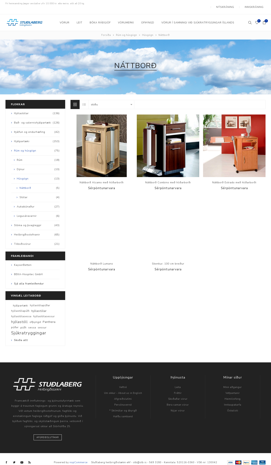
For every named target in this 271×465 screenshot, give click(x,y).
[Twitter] (14, 456)
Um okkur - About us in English (123, 386)
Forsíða (106, 28)
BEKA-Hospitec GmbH (28, 267)
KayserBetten (23, 258)
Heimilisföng (233, 392)
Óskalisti (232, 404)
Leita (178, 380)
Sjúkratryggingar (28, 326)
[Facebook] (6, 456)
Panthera (49, 315)
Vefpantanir (233, 386)
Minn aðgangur (232, 380)
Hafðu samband (123, 409)
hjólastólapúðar (40, 298)
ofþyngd (35, 315)
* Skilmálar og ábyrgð (123, 404)
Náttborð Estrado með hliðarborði (234, 175)
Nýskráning (234, 3)
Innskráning (257, 3)
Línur (75, 97)
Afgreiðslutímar (48, 430)
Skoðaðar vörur (178, 392)
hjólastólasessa (21, 309)
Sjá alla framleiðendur (29, 277)
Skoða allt (21, 333)
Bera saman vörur (178, 398)
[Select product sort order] (111, 97)
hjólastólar (39, 304)
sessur (42, 320)
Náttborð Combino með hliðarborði (168, 175)
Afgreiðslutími (123, 392)
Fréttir (178, 386)
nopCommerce (78, 455)
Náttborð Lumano (101, 257)
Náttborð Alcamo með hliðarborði (102, 175)
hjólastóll (19, 315)
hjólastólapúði (20, 304)
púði (23, 320)
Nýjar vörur (178, 404)
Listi (84, 97)
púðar (15, 320)
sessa (32, 320)
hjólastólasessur (44, 309)
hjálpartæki (20, 299)
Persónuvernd (123, 398)
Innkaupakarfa (232, 398)
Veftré (123, 380)
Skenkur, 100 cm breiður (168, 257)
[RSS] (30, 456)
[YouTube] (22, 456)
